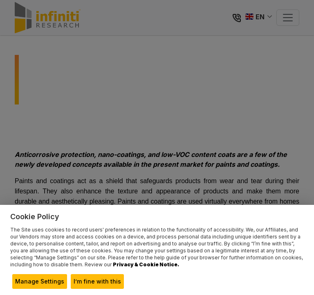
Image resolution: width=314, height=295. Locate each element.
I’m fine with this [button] (97, 281)
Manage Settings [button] (39, 281)
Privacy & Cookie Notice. (146, 264)
